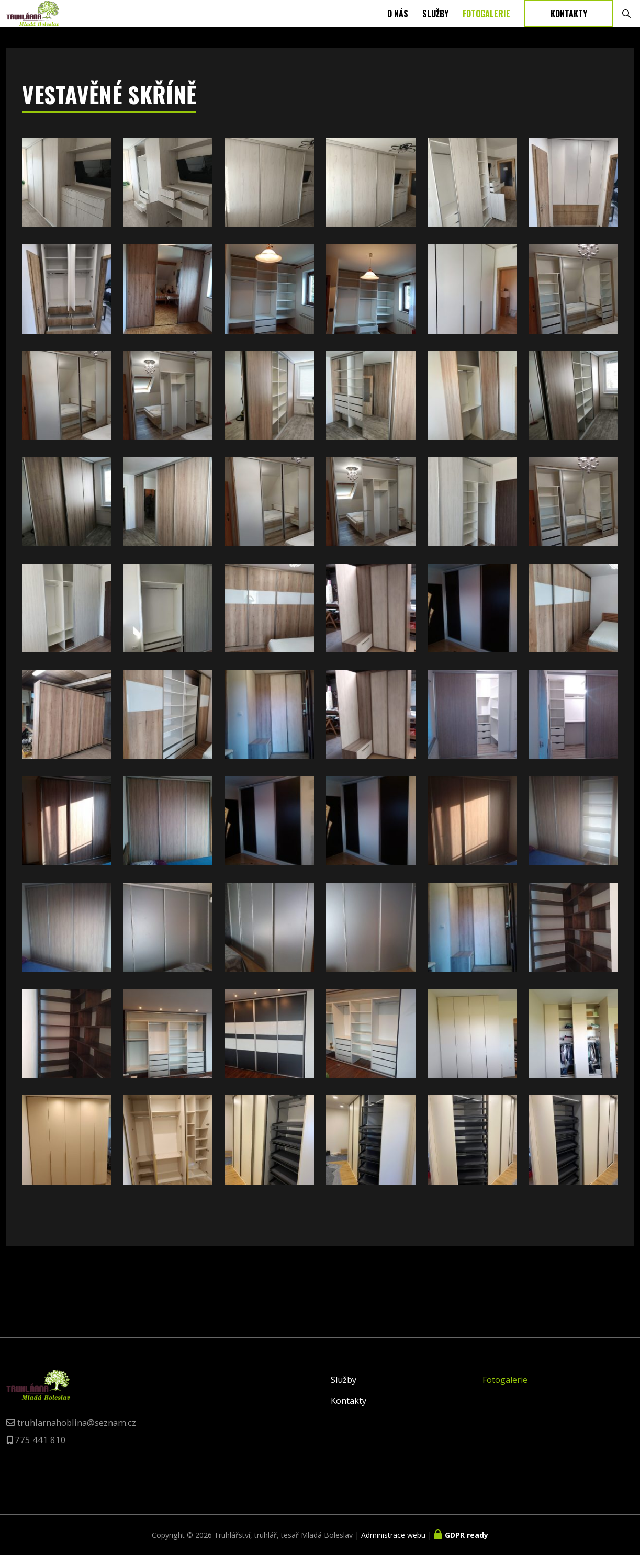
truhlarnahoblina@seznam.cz (76, 1422)
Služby (435, 33)
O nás (397, 33)
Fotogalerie (486, 33)
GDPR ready (466, 1535)
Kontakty (569, 33)
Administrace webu (393, 1535)
